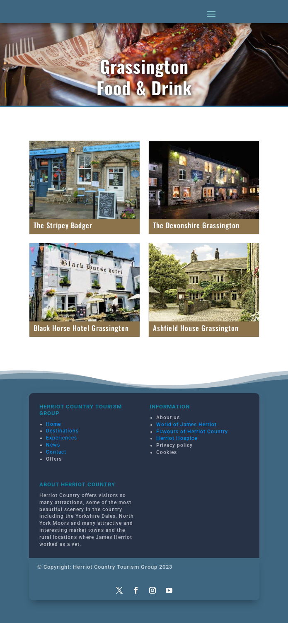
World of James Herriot (186, 424)
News (53, 445)
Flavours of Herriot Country (192, 432)
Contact (56, 452)
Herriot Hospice (176, 438)
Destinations (62, 431)
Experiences (61, 438)
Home (53, 424)
